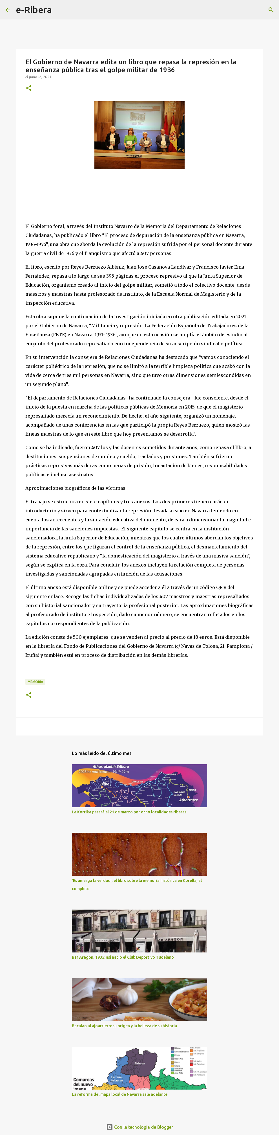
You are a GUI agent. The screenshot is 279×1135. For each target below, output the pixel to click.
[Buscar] (59, 10)
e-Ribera (34, 10)
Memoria (35, 682)
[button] (28, 88)
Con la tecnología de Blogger (139, 1127)
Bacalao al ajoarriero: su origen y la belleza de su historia (124, 1026)
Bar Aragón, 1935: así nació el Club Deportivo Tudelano (123, 957)
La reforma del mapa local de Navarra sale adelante (119, 1094)
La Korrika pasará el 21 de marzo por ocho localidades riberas (129, 812)
